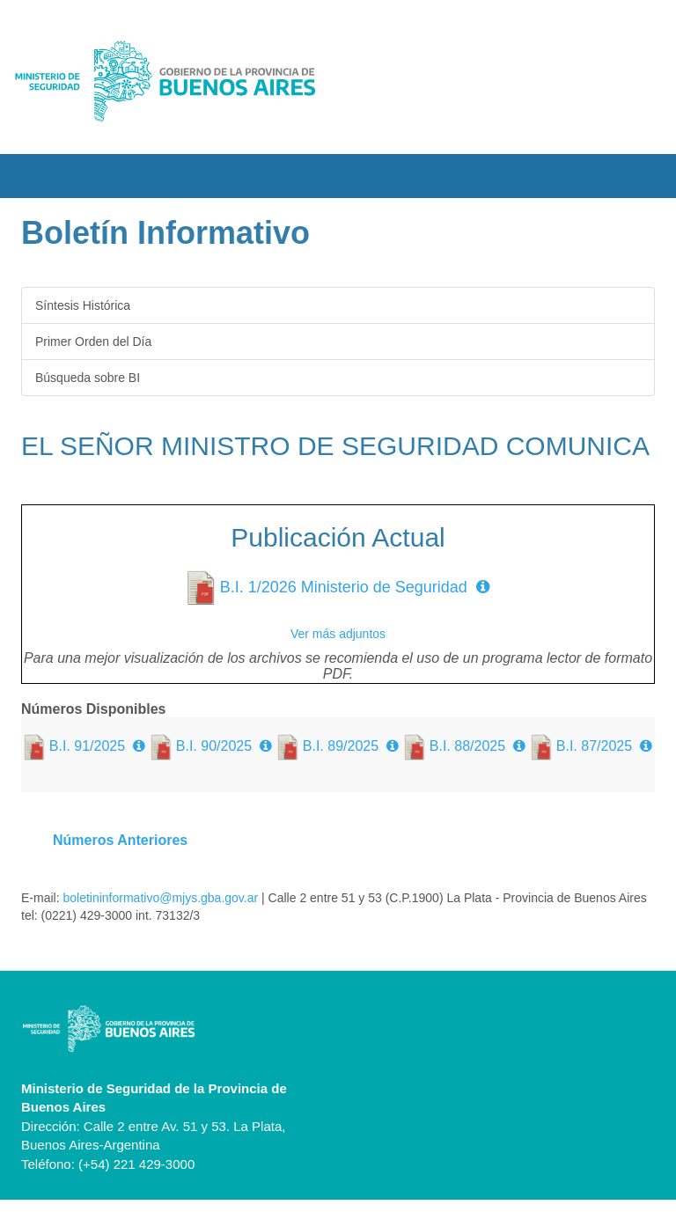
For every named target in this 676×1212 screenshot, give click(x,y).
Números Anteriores (120, 840)
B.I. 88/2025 (467, 745)
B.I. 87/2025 (594, 745)
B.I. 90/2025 (214, 745)
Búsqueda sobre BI (87, 378)
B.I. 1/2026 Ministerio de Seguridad (343, 587)
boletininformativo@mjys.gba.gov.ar (159, 898)
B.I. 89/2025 (340, 745)
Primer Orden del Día (93, 341)
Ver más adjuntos (338, 634)
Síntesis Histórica (82, 305)
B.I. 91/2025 (87, 745)
